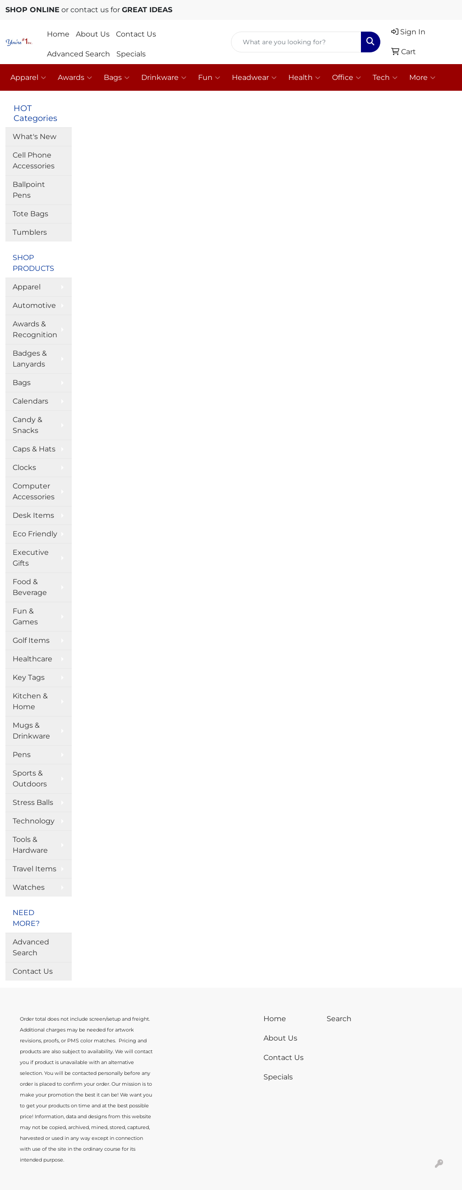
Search (339, 1018)
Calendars (30, 401)
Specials (131, 54)
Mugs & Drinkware (31, 730)
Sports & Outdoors (30, 778)
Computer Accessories (34, 491)
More (422, 77)
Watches (29, 887)
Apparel (28, 77)
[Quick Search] (296, 42)
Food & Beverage (30, 587)
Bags (116, 77)
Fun (209, 77)
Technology (34, 821)
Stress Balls (33, 802)
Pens (22, 754)
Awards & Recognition (35, 329)
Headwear (254, 77)
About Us (93, 34)
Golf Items (31, 640)
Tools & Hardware (30, 845)
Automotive (34, 305)
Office (346, 77)
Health (304, 77)
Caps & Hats (34, 449)
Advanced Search (78, 54)
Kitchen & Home (30, 701)
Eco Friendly (35, 534)
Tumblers (30, 232)
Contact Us (136, 34)
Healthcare (32, 659)
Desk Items (33, 515)
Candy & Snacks (27, 425)
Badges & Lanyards (30, 358)
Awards (75, 77)
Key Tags (29, 677)
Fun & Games (25, 616)
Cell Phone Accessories (34, 160)
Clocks (24, 467)
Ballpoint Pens (29, 190)
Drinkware (163, 77)
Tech (385, 77)
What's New (34, 136)
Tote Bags (30, 213)
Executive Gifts (31, 557)
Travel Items (34, 869)
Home (58, 34)
